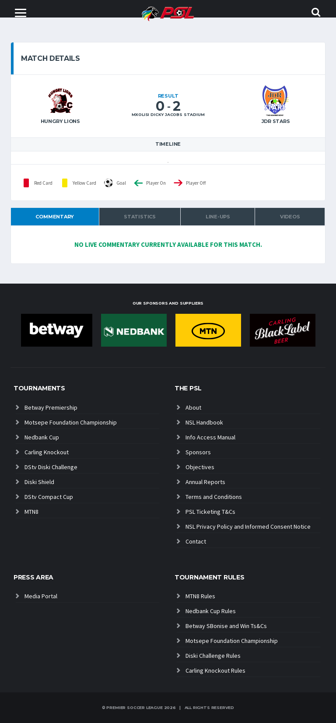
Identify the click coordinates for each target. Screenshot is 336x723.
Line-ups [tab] (218, 217)
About (193, 407)
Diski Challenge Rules (213, 656)
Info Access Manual (210, 437)
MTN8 (31, 512)
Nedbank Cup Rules (211, 611)
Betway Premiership (50, 407)
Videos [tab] (290, 217)
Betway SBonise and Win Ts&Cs (226, 626)
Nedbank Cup (41, 437)
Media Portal (40, 596)
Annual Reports (205, 482)
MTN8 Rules (200, 596)
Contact (196, 541)
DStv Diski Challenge (50, 467)
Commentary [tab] (54, 217)
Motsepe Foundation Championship (70, 422)
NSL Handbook (204, 422)
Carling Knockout (46, 452)
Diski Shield (39, 482)
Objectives (200, 467)
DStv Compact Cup (48, 497)
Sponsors (198, 452)
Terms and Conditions (214, 497)
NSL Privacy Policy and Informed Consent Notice (248, 526)
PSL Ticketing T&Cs (210, 512)
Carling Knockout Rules (215, 670)
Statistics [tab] (140, 217)
